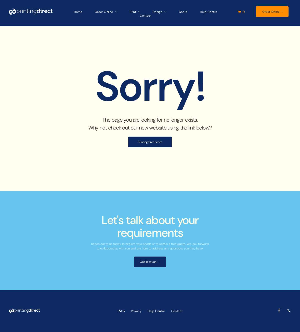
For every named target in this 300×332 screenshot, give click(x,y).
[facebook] (279, 311)
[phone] (289, 311)
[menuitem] (74, 12)
